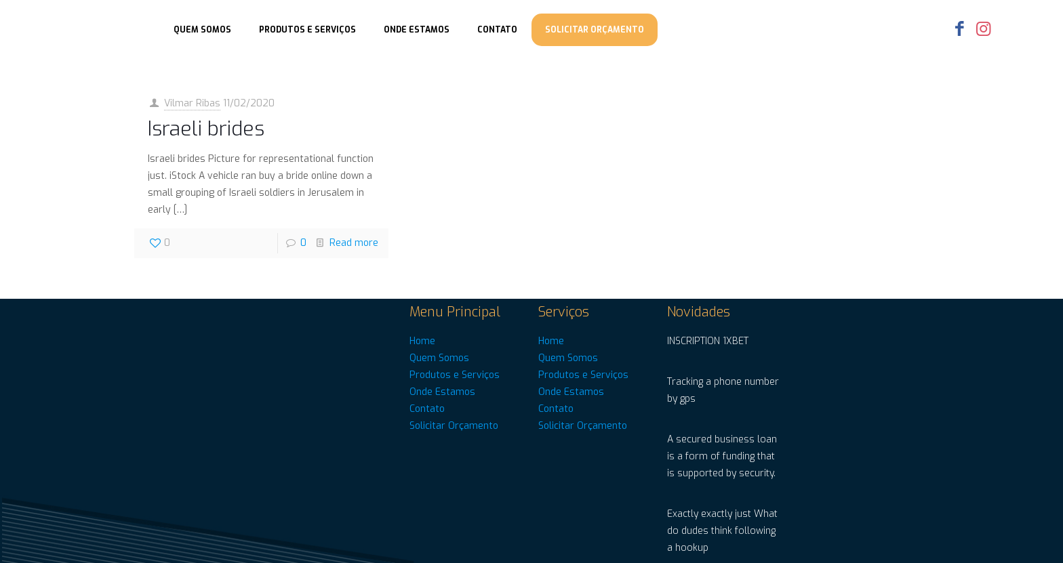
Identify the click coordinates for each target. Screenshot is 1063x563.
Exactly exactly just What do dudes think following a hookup (722, 530)
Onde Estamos (442, 391)
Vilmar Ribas (192, 103)
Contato (427, 408)
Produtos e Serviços (454, 375)
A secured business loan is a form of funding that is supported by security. (722, 456)
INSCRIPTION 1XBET (707, 341)
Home (422, 341)
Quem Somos (439, 358)
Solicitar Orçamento (453, 425)
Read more (353, 242)
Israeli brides (206, 128)
